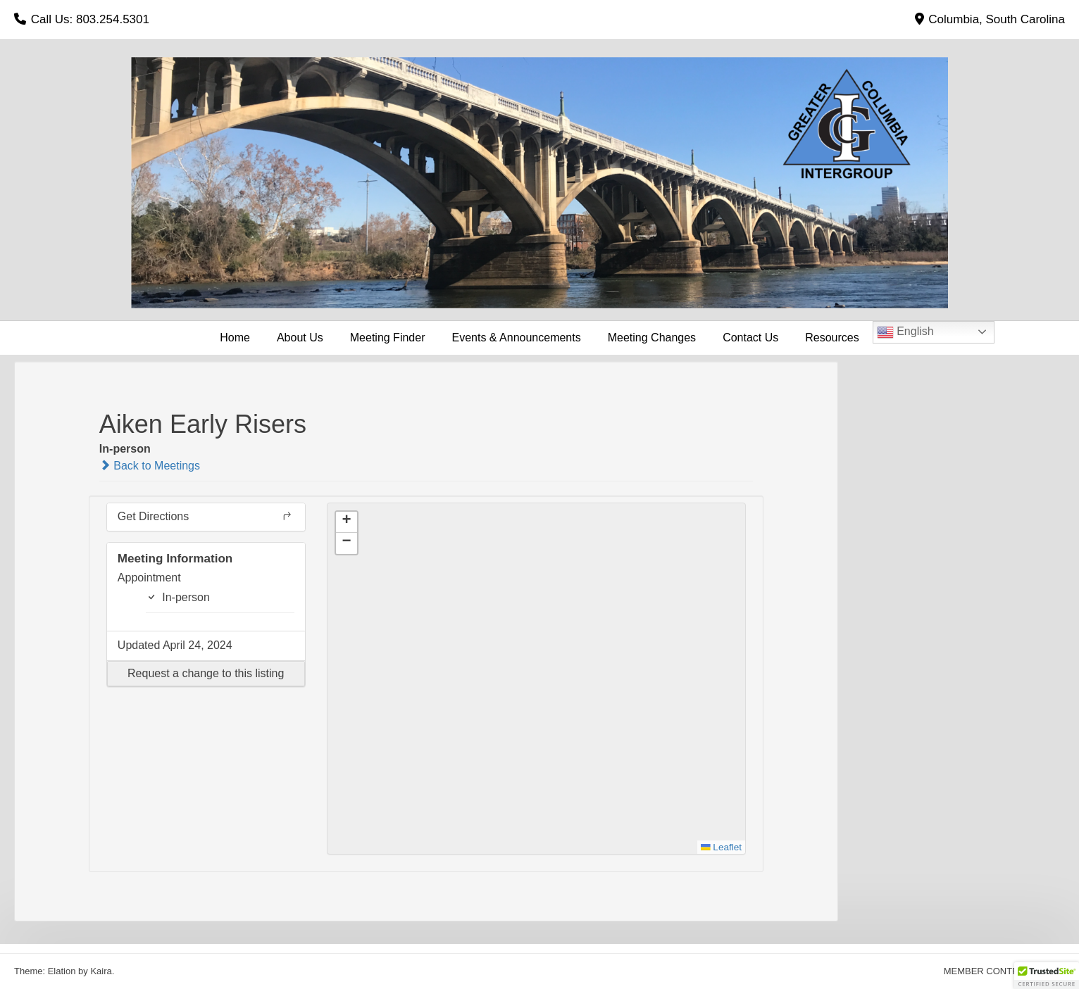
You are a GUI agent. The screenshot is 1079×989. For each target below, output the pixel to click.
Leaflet (721, 847)
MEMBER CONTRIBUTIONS (1003, 971)
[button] (206, 673)
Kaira (100, 971)
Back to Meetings (149, 466)
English (905, 332)
